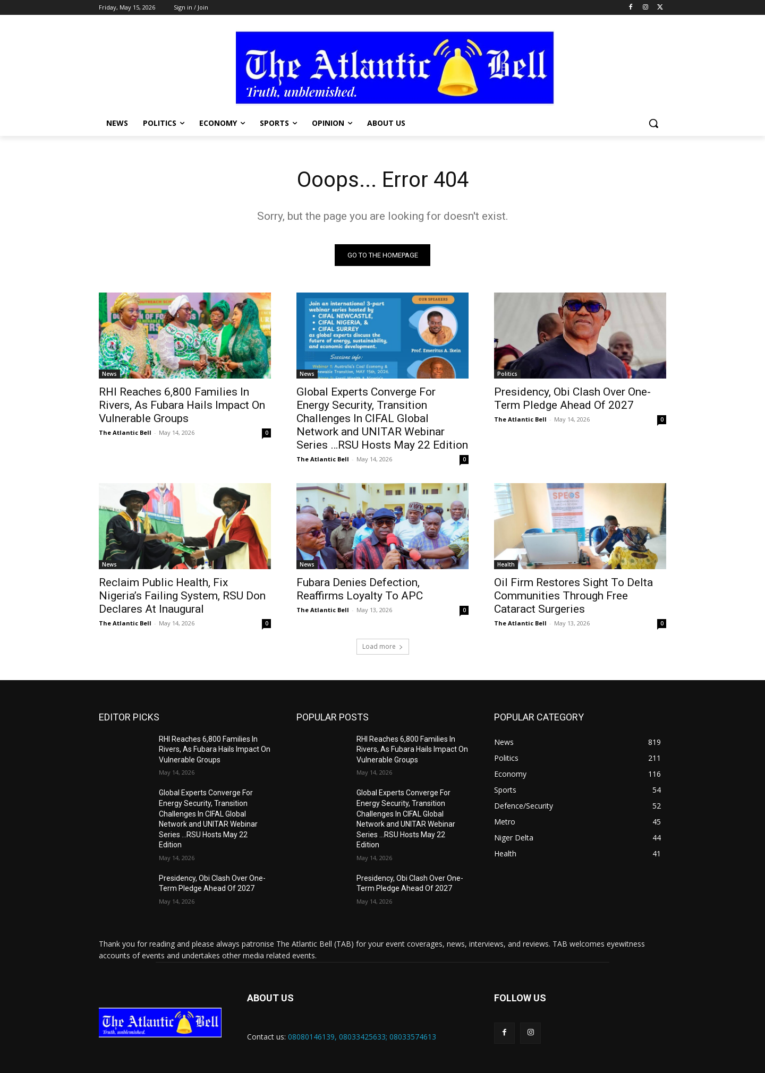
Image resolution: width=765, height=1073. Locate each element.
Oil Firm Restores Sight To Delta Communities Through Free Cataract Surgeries (573, 595)
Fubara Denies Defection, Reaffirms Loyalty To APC (359, 589)
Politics (507, 373)
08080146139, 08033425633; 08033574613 (362, 1037)
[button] (653, 123)
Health (506, 564)
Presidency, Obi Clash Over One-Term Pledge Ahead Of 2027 (572, 398)
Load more (382, 646)
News (109, 373)
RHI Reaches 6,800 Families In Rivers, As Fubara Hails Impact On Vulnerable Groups (182, 405)
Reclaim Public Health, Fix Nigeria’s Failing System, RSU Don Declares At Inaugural (182, 595)
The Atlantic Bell (125, 432)
